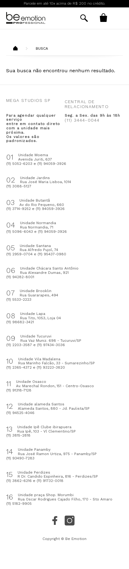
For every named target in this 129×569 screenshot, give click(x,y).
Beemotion (15, 49)
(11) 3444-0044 (82, 120)
